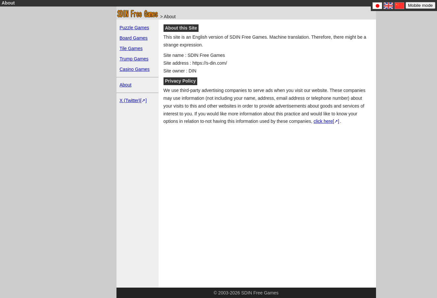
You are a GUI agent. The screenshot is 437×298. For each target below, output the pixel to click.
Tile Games (131, 48)
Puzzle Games (134, 27)
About (126, 84)
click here (323, 121)
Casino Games (135, 69)
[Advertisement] (66, 134)
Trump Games (134, 58)
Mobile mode (420, 5)
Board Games (134, 38)
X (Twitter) (130, 100)
